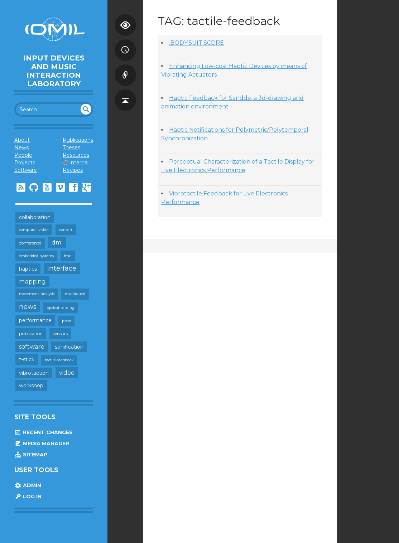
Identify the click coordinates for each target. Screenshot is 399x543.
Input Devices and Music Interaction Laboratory (54, 71)
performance (35, 320)
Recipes (73, 170)
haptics (28, 269)
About (22, 140)
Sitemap (30, 454)
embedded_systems (36, 256)
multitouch (75, 294)
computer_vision (34, 230)
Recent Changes (43, 432)
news (28, 306)
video (66, 372)
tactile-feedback (59, 360)
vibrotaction (34, 373)
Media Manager (41, 443)
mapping (32, 281)
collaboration (35, 217)
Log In (28, 496)
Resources (76, 155)
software (31, 346)
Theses (71, 147)
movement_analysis (36, 294)
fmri (68, 256)
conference (30, 243)
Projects (24, 162)
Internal (78, 162)
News (21, 147)
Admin (27, 485)
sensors (60, 333)
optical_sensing (60, 308)
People (23, 155)
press (66, 321)
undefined (86, 109)
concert (65, 230)
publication (31, 333)
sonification (69, 347)
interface (61, 268)
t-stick (26, 359)
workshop (31, 385)
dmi (57, 242)
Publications (78, 140)
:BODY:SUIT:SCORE (196, 42)
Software (25, 170)
